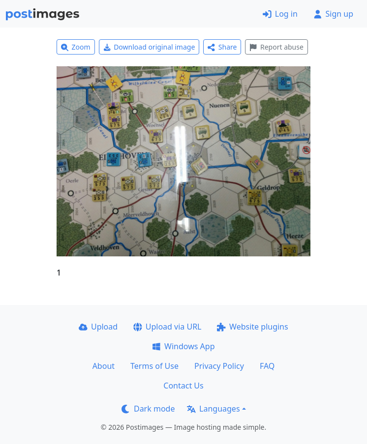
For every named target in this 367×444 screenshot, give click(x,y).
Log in (280, 13)
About (103, 366)
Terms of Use (154, 366)
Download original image (149, 47)
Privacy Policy (219, 366)
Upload (98, 326)
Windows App (183, 346)
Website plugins (252, 326)
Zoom (76, 47)
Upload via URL (167, 326)
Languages (213, 408)
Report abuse (276, 47)
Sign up (333, 13)
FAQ (267, 366)
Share (222, 47)
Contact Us (183, 385)
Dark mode (148, 408)
